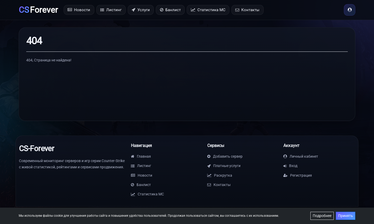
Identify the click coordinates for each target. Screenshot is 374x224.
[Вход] (349, 10)
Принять (345, 216)
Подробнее (322, 216)
